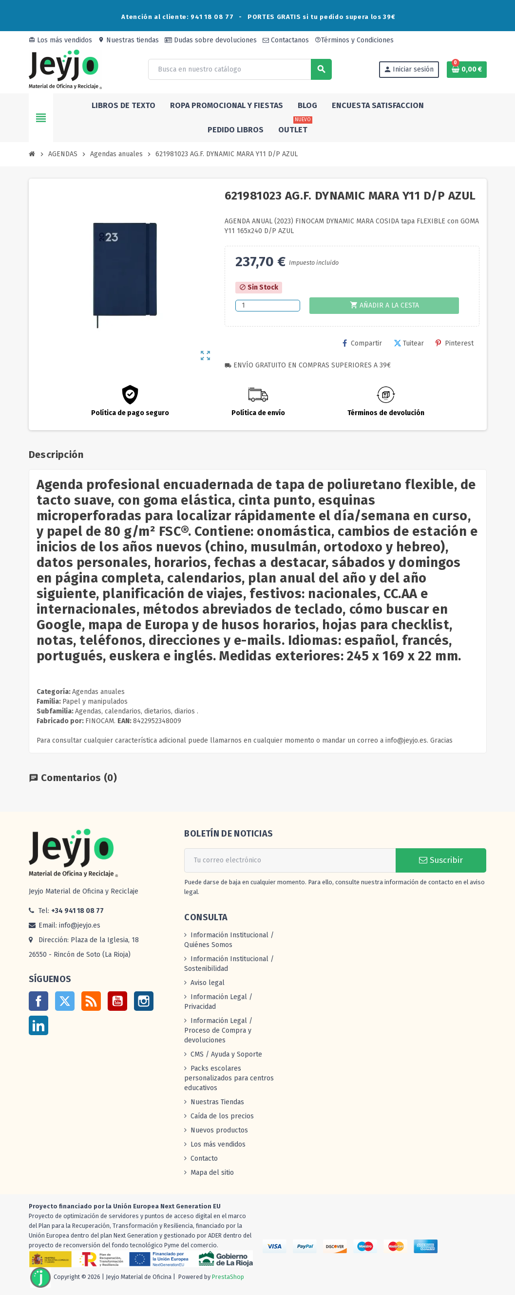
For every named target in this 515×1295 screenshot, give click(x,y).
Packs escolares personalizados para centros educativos (229, 1078)
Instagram (143, 1001)
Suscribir (441, 860)
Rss (91, 1001)
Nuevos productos (219, 1130)
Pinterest (455, 343)
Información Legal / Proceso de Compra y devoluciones (218, 1030)
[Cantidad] (267, 305)
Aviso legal (208, 983)
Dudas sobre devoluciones (211, 40)
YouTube (117, 1001)
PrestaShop (228, 1277)
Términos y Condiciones (354, 40)
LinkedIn (38, 1025)
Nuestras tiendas (128, 40)
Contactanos (286, 40)
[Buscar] (239, 69)
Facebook (38, 1001)
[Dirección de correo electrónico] (290, 860)
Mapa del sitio (212, 1172)
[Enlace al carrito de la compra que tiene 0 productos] (467, 69)
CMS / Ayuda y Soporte (226, 1054)
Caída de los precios (222, 1116)
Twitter (65, 1001)
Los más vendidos (60, 40)
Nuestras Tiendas (217, 1102)
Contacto (204, 1158)
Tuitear (409, 343)
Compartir (362, 343)
